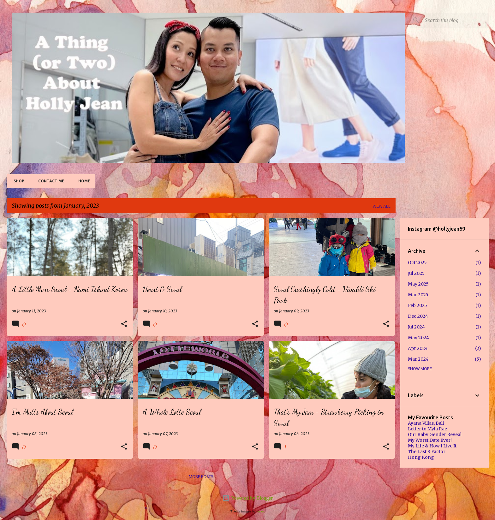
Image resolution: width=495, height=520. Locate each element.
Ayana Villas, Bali (426, 423)
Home (82, 181)
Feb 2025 (417, 305)
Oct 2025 (417, 262)
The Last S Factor (426, 451)
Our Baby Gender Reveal (435, 434)
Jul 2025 (416, 273)
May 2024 (418, 337)
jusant (260, 511)
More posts (201, 477)
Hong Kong (421, 457)
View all (382, 206)
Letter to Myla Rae (427, 429)
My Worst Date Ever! (430, 440)
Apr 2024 (418, 348)
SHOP (17, 181)
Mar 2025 (418, 295)
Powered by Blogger (247, 498)
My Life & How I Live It (432, 446)
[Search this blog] (455, 20)
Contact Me (49, 181)
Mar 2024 (418, 359)
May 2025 (418, 284)
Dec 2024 (418, 316)
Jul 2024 (416, 327)
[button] (124, 324)
